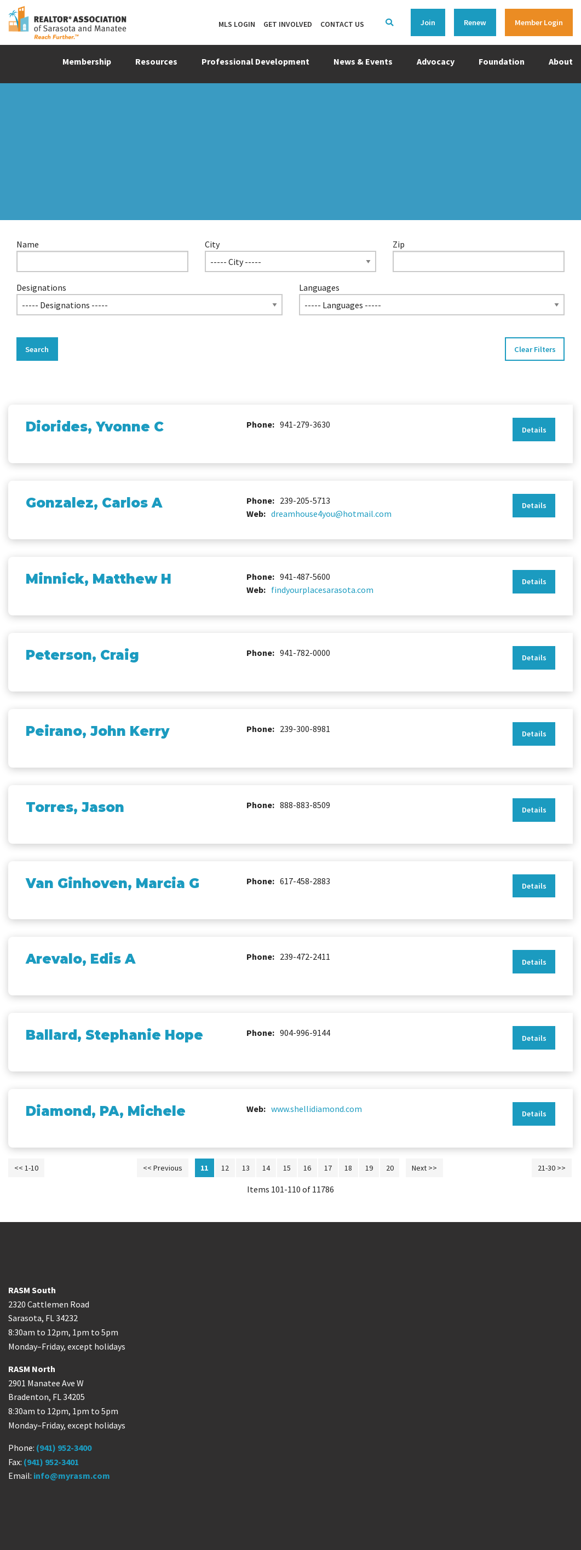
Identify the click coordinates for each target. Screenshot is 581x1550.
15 (287, 1168)
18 (348, 1168)
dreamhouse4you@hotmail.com (331, 513)
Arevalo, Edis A (80, 959)
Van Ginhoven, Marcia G (112, 883)
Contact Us (342, 24)
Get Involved (287, 24)
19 (369, 1168)
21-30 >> (552, 1168)
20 (390, 1168)
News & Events (363, 61)
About (561, 61)
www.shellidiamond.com (316, 1108)
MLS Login (236, 24)
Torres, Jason (75, 807)
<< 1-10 (26, 1168)
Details (534, 430)
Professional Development (255, 61)
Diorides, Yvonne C (95, 427)
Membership (86, 61)
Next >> (424, 1168)
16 (307, 1168)
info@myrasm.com (71, 1475)
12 (225, 1168)
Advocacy (436, 61)
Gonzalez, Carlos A (94, 503)
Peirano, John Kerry (97, 731)
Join (428, 22)
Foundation (502, 61)
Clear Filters (535, 349)
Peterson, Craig (82, 655)
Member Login (539, 22)
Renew (475, 22)
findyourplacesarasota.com (322, 589)
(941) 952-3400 (63, 1447)
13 (246, 1168)
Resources (156, 61)
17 (328, 1168)
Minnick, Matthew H (98, 579)
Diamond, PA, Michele (106, 1111)
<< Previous (162, 1168)
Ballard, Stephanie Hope (114, 1035)
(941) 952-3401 (51, 1461)
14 (266, 1168)
